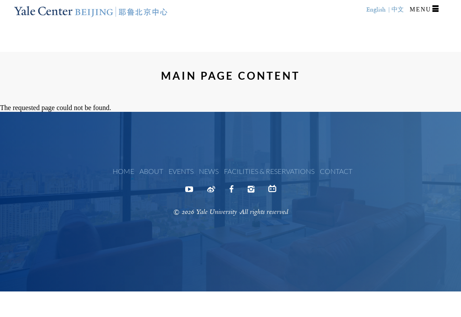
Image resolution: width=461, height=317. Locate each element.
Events (181, 171)
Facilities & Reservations (269, 171)
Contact (336, 171)
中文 (397, 9)
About (151, 171)
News (209, 171)
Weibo (211, 191)
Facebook (231, 191)
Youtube (189, 191)
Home (123, 171)
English (376, 9)
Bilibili (272, 190)
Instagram (251, 191)
